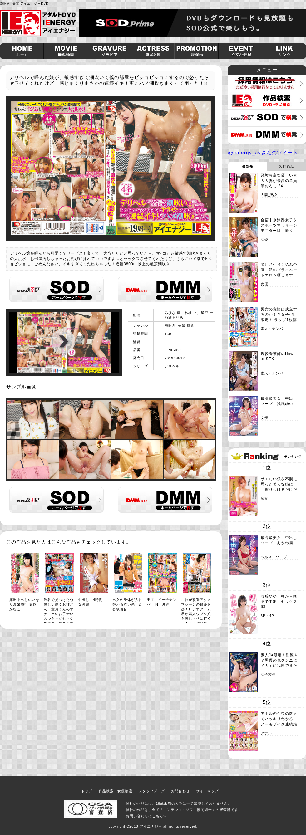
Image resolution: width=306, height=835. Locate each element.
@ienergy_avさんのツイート (263, 152)
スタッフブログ (152, 791)
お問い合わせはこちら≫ (146, 816)
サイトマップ (207, 791)
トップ (86, 791)
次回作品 (286, 166)
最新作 (247, 166)
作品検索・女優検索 (115, 791)
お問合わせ (180, 791)
